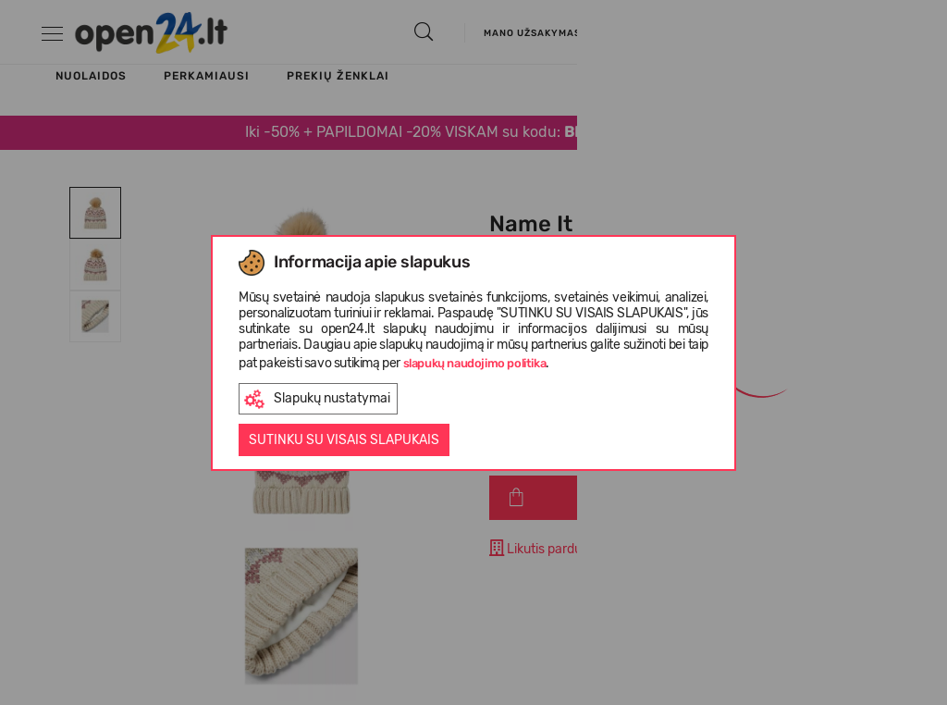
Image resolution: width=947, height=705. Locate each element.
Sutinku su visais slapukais (344, 440)
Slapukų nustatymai (317, 399)
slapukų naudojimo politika (475, 363)
